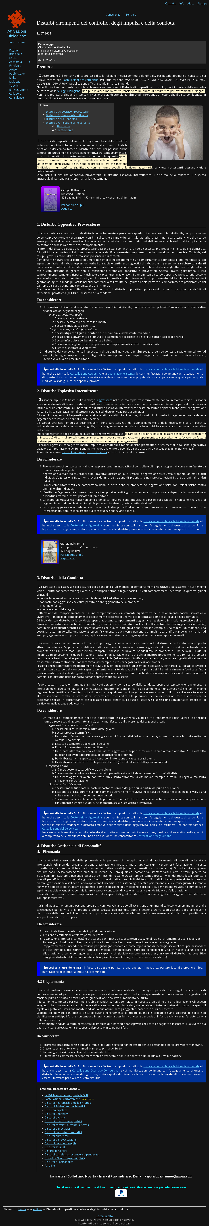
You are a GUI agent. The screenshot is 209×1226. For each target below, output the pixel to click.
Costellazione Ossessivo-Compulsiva (95, 1070)
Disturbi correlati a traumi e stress (67, 1125)
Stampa (202, 3)
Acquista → (68, 208)
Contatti (170, 3)
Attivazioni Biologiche (16, 33)
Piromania (63, 126)
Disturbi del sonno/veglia (60, 1143)
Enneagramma (18, 89)
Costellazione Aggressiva (85, 373)
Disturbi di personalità (59, 1162)
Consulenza (113, 14)
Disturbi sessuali (55, 1147)
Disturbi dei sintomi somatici (63, 1132)
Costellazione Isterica (121, 373)
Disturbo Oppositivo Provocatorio (67, 111)
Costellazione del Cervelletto (60, 828)
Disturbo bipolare (56, 1110)
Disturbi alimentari (57, 1136)
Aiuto (190, 3)
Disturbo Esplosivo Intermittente (67, 115)
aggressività (104, 400)
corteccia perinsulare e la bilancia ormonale (171, 369)
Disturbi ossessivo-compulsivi (63, 1121)
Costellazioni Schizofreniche (80, 80)
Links (12, 77)
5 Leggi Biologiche (68, 91)
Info (181, 3)
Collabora (15, 93)
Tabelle (14, 85)
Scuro (11, 42)
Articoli (13, 69)
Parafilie (50, 1165)
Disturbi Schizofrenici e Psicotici (65, 1106)
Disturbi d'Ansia (55, 1117)
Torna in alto (104, 1216)
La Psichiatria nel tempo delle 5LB (66, 1095)
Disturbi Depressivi (57, 1114)
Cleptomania (65, 130)
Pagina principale (15, 52)
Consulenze (16, 97)
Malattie (14, 81)
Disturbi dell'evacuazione (61, 1139)
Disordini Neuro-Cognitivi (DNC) (65, 1158)
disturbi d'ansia (97, 452)
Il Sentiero (130, 14)
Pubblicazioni (17, 73)
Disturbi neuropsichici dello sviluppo (68, 1102)
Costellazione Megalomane (154, 836)
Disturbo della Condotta (61, 119)
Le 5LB (13, 58)
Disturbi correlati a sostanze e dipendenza (72, 1154)
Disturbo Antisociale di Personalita (68, 122)
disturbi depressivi (73, 452)
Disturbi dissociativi (57, 1128)
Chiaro (22, 42)
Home (22, 1209)
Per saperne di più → (74, 205)
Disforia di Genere (56, 1151)
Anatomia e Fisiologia (19, 63)
